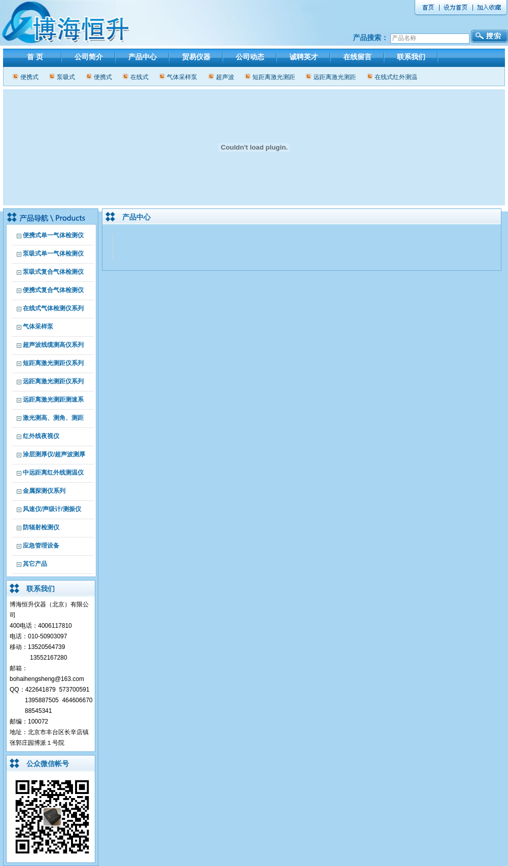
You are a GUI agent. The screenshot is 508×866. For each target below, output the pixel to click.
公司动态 (250, 57)
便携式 (29, 77)
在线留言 (357, 57)
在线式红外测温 (396, 77)
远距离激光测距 (334, 77)
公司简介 (89, 57)
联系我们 (411, 57)
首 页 (35, 57)
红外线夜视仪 (41, 436)
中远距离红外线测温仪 (53, 472)
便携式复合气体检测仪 (53, 290)
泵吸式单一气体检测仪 (53, 253)
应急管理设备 (41, 545)
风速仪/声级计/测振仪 (52, 509)
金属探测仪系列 (44, 490)
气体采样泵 (182, 77)
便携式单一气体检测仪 (53, 235)
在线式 (139, 77)
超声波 (225, 77)
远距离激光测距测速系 (53, 399)
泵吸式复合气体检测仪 (53, 271)
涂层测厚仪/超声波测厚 (54, 454)
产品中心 (142, 57)
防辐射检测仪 (41, 527)
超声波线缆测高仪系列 (53, 344)
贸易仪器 (196, 57)
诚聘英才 (303, 57)
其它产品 (35, 563)
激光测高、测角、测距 (53, 417)
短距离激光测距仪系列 (53, 363)
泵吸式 (66, 77)
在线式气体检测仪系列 (53, 308)
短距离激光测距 (273, 77)
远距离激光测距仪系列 (53, 381)
